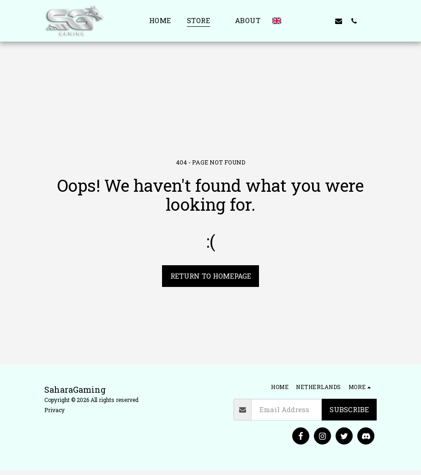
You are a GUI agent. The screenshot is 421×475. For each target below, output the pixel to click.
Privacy (54, 410)
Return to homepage (210, 275)
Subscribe (349, 409)
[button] (293, 20)
